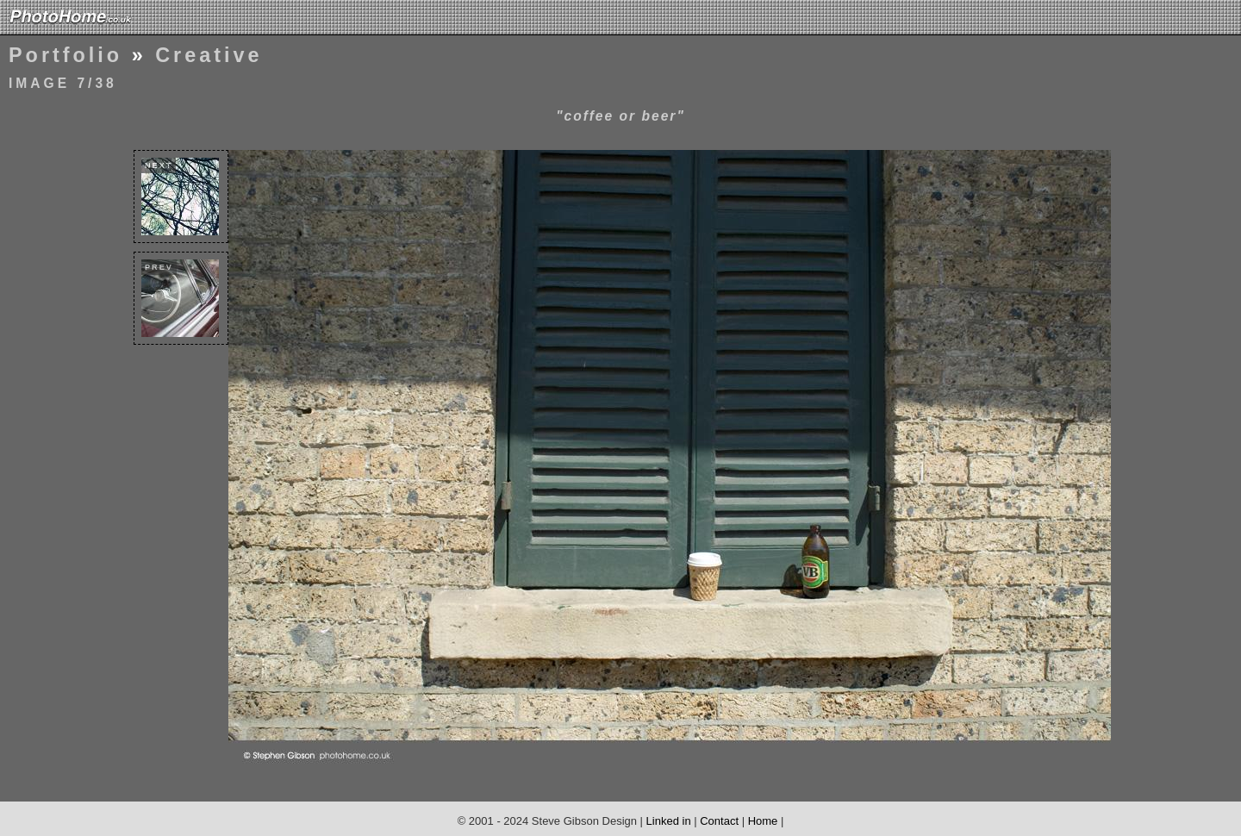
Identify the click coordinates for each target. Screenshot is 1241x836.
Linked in (668, 820)
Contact (719, 820)
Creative (208, 55)
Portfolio (65, 55)
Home (763, 820)
